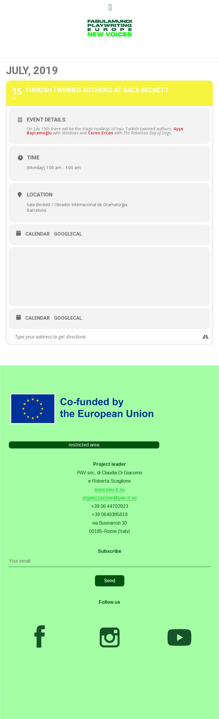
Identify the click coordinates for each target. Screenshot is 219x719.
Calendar (37, 234)
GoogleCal (68, 234)
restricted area (84, 444)
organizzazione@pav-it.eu (109, 497)
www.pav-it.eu (109, 489)
